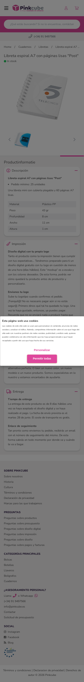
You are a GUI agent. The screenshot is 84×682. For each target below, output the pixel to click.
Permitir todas (42, 358)
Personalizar (42, 350)
